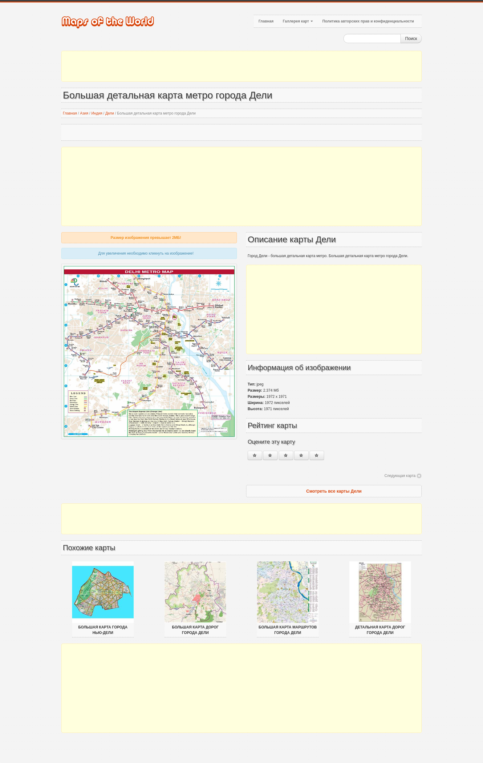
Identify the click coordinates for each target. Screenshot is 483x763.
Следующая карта (400, 476)
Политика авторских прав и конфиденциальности (368, 21)
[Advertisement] (241, 66)
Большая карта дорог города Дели (195, 630)
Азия (84, 113)
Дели (109, 113)
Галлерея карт (298, 21)
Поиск (411, 38)
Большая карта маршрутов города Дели (288, 630)
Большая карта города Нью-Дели (103, 630)
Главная (266, 21)
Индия (96, 113)
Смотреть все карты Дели (334, 491)
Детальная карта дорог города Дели (380, 630)
